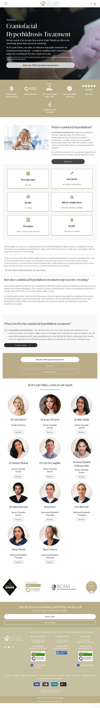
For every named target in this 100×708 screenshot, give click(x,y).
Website (43, 692)
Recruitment (76, 676)
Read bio (18, 432)
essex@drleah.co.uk (85, 648)
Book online (50, 616)
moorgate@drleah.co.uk (62, 648)
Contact (68, 676)
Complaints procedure (88, 676)
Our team (16, 676)
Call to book (50, 366)
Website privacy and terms (29, 676)
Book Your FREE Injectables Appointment (40, 65)
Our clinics (8, 676)
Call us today (50, 622)
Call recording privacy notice (48, 676)
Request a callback (50, 372)
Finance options (42, 679)
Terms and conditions (56, 679)
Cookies (61, 676)
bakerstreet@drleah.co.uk (38, 648)
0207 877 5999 (38, 646)
